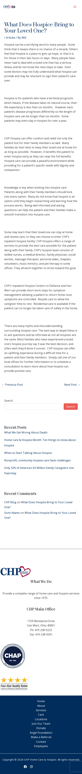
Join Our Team (41, 723)
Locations (41, 719)
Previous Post (12, 384)
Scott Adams (12, 513)
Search (8, 400)
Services (41, 710)
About (41, 706)
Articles (10, 37)
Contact (41, 742)
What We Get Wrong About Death (25, 432)
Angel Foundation (41, 733)
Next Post (72, 384)
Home (41, 701)
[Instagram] (31, 766)
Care (41, 714)
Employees (41, 746)
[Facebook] (25, 766)
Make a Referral (41, 737)
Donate (41, 728)
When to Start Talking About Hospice (28, 453)
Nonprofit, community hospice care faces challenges (37, 460)
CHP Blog (10, 502)
